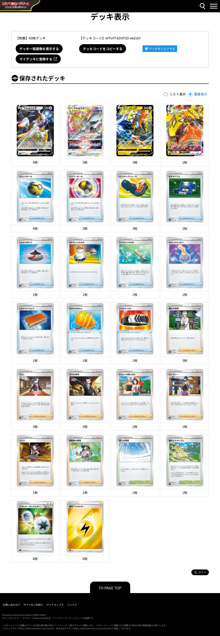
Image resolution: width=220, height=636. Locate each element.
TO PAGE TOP (110, 587)
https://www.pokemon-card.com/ (35, 628)
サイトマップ (54, 604)
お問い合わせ (10, 604)
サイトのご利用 (32, 604)
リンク (71, 604)
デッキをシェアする (162, 49)
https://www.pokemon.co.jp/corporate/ (92, 628)
